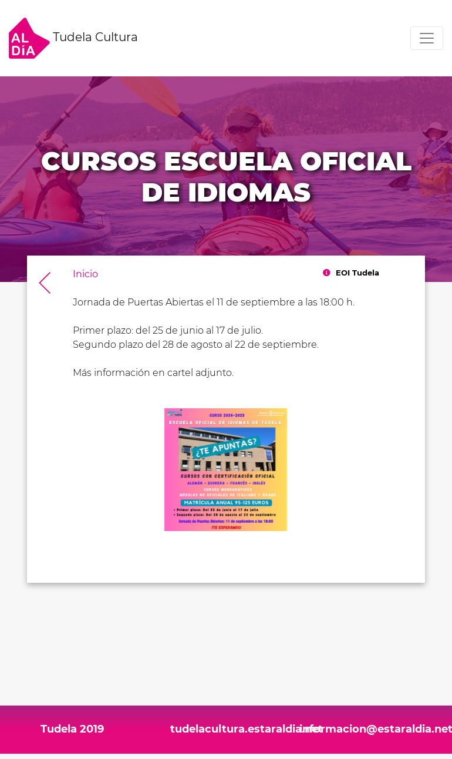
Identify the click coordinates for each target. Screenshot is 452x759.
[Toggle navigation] (426, 38)
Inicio (85, 274)
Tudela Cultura (73, 38)
